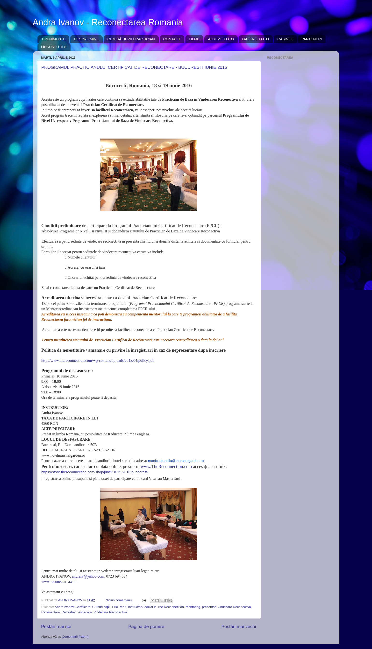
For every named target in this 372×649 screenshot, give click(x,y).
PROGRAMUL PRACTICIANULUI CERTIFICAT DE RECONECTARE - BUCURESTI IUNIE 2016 (134, 67)
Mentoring (193, 607)
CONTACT (171, 39)
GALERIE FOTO (255, 39)
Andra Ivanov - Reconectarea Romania (108, 22)
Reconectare (50, 612)
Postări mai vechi (238, 626)
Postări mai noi (56, 626)
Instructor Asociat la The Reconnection (156, 607)
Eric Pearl (119, 607)
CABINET (285, 39)
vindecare (85, 612)
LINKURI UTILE (54, 47)
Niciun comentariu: (120, 600)
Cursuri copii (101, 607)
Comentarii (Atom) (75, 636)
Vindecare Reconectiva (110, 612)
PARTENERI (311, 39)
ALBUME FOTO (221, 39)
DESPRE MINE (86, 39)
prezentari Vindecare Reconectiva (226, 607)
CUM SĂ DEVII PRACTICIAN (131, 39)
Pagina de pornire (146, 626)
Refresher (69, 612)
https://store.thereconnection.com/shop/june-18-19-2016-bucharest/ (94, 472)
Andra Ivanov (64, 607)
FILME (194, 39)
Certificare (83, 607)
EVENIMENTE (54, 39)
